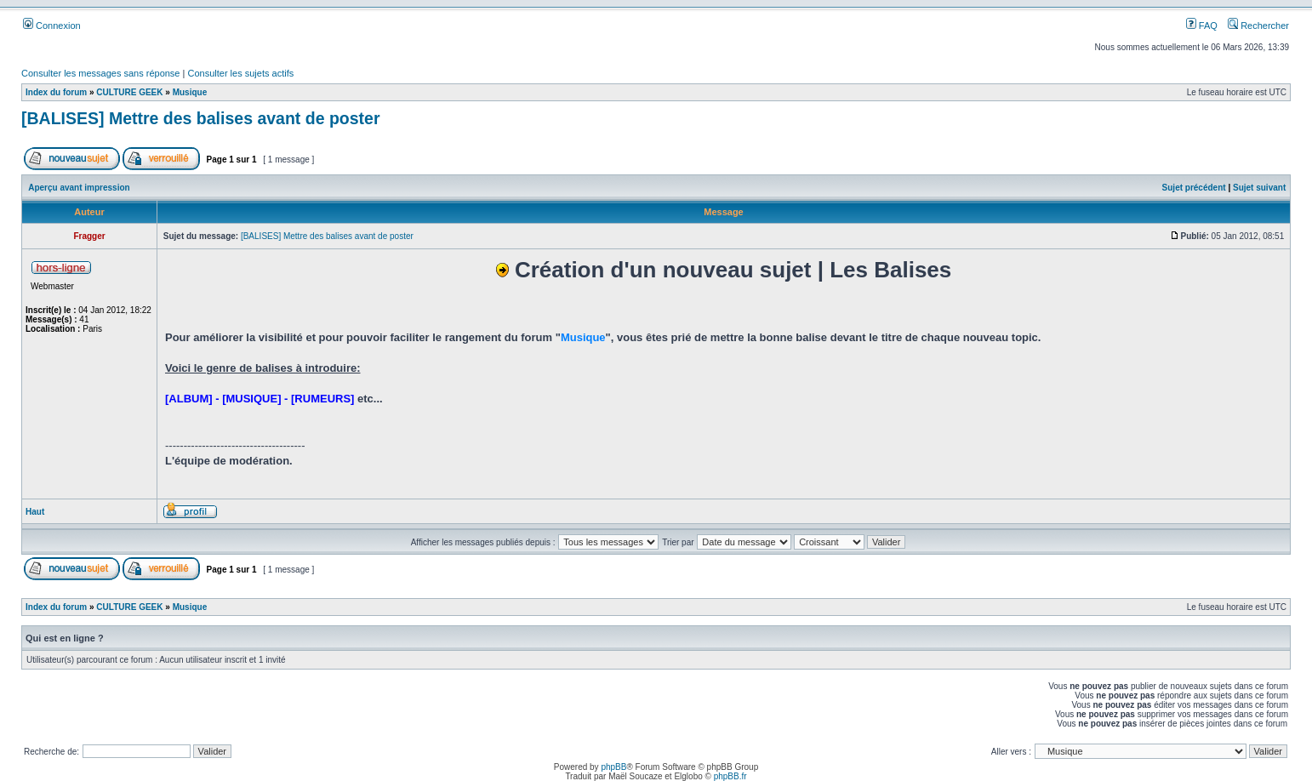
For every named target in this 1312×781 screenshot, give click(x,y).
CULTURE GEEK (129, 92)
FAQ (1202, 25)
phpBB (613, 767)
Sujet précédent (1194, 187)
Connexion (52, 25)
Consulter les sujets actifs (240, 73)
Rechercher (1258, 25)
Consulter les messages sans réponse (100, 73)
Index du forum (56, 92)
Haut (35, 511)
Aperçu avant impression (78, 187)
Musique (190, 92)
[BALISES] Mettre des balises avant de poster (200, 118)
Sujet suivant (1259, 187)
